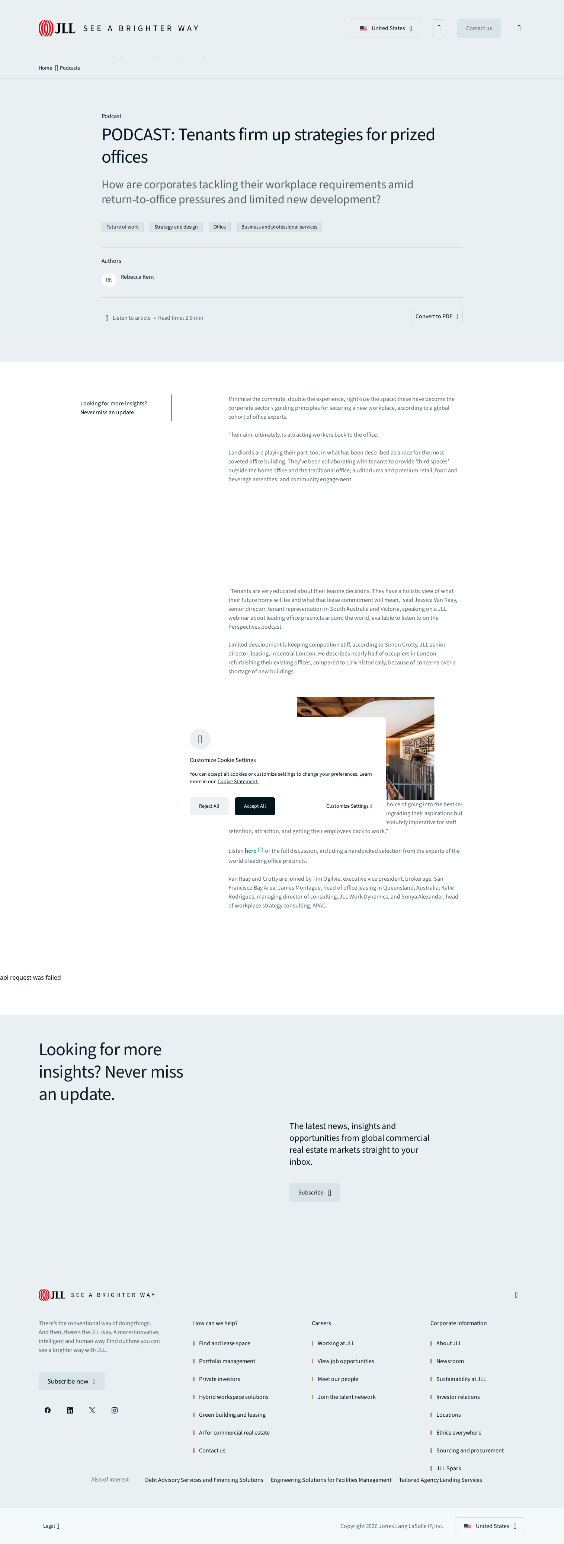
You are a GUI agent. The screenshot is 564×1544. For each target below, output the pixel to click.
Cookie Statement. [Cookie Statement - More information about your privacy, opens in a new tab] (238, 781)
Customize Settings (349, 806)
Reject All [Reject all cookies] (209, 806)
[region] (282, 772)
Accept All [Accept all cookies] (255, 806)
